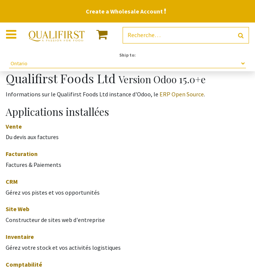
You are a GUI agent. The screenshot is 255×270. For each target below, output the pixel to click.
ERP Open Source (181, 94)
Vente (14, 126)
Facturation (22, 154)
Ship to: (127, 55)
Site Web (17, 209)
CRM (12, 181)
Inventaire (20, 236)
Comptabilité (24, 264)
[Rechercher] (241, 35)
